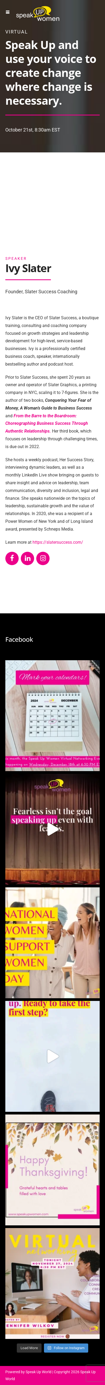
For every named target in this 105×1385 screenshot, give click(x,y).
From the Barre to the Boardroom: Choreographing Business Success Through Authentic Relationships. (46, 423)
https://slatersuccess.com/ (58, 542)
